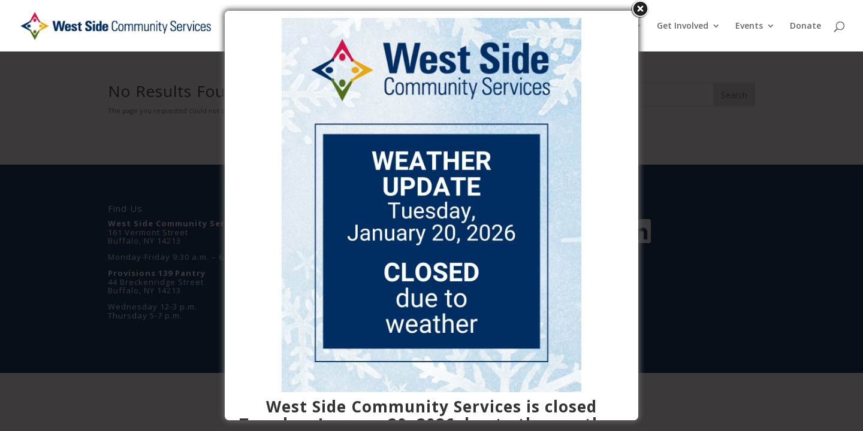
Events (749, 26)
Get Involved (682, 26)
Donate (805, 26)
